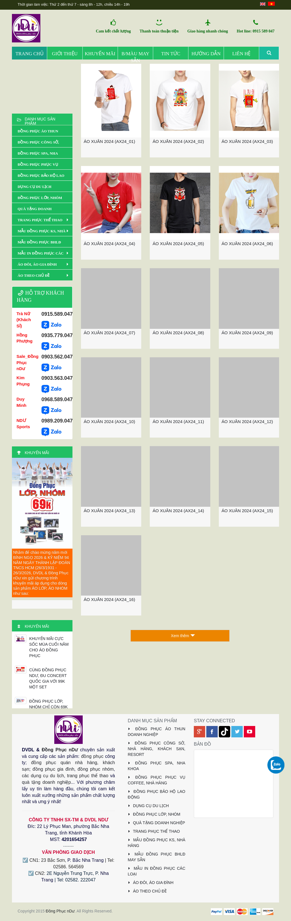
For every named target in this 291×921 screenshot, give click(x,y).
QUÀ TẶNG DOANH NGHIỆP (156, 823)
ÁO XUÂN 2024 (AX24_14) (178, 510)
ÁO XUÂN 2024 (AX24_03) (247, 141)
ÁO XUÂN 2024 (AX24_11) (178, 421)
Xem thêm (183, 635)
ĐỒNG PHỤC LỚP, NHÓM (154, 814)
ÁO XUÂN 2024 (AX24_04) (109, 243)
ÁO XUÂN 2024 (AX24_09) (247, 332)
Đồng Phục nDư (60, 749)
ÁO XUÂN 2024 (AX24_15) (247, 510)
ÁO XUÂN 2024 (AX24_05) (178, 243)
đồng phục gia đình (53, 769)
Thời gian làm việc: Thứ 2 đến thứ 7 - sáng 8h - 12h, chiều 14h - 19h (74, 4)
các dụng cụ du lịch (43, 775)
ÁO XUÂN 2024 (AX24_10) (109, 421)
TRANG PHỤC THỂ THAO (154, 831)
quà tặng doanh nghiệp (46, 782)
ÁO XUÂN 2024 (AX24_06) (247, 243)
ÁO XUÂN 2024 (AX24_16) (109, 599)
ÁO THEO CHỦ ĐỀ (147, 891)
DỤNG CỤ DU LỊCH (148, 805)
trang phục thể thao (87, 775)
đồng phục (92, 756)
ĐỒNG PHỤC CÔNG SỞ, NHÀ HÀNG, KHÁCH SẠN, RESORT (157, 749)
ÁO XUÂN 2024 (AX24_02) (178, 141)
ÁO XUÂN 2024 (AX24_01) (109, 141)
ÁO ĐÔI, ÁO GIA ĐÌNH (151, 882)
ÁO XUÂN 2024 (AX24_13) (109, 510)
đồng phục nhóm (96, 769)
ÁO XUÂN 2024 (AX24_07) (109, 332)
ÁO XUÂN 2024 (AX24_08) (178, 332)
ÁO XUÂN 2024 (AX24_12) (247, 421)
